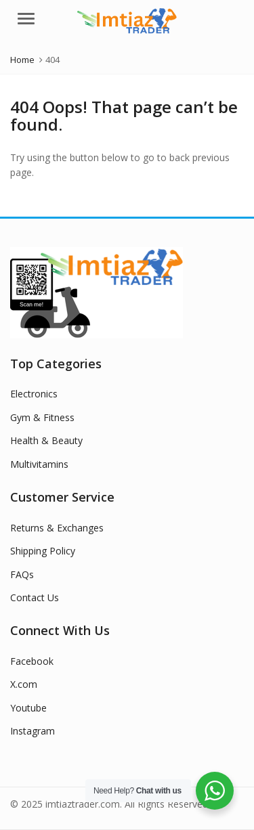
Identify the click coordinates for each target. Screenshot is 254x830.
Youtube (28, 707)
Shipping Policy (42, 550)
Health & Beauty (46, 440)
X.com (23, 684)
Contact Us (34, 597)
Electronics (34, 393)
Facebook (32, 661)
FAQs (22, 574)
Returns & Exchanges (57, 527)
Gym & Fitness (42, 417)
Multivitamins (39, 464)
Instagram (32, 730)
